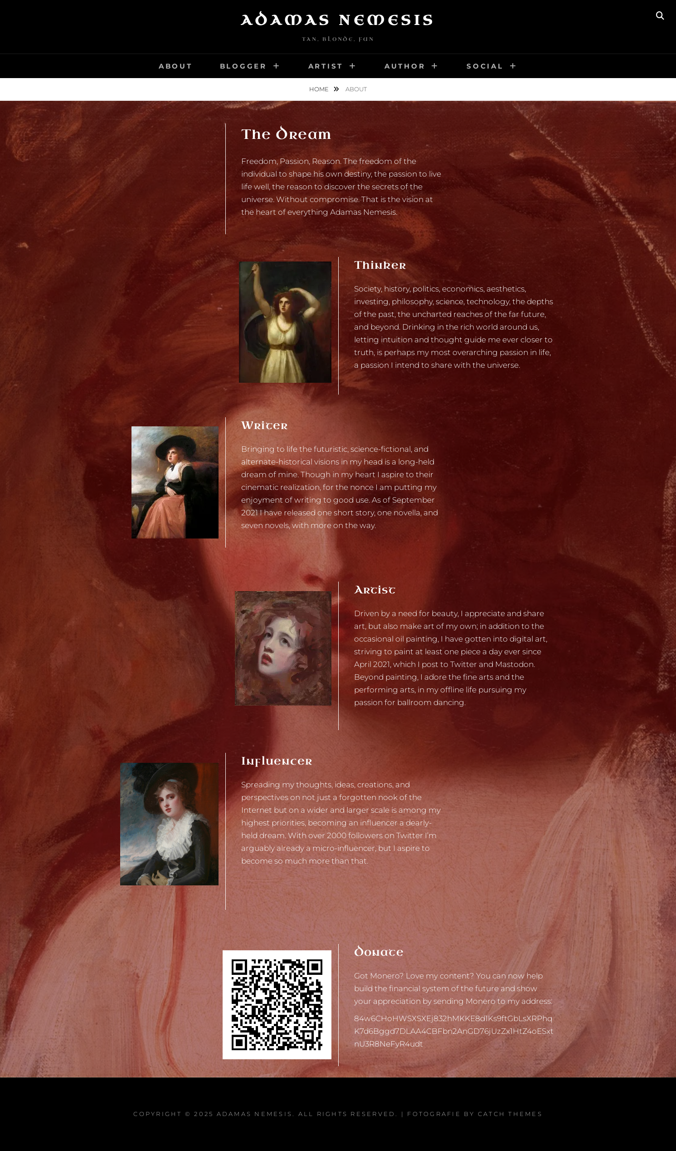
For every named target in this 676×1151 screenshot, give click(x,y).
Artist (326, 66)
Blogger (243, 66)
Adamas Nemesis (338, 20)
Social (485, 66)
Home (319, 89)
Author (405, 66)
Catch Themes (510, 1113)
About (176, 66)
